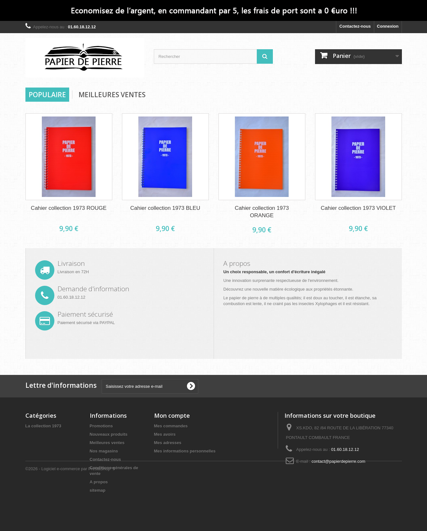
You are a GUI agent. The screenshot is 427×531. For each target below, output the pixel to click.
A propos (99, 482)
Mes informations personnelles (185, 451)
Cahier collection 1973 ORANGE (262, 212)
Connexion (387, 26)
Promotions (101, 426)
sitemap (98, 490)
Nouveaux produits (109, 434)
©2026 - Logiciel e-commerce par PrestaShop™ (70, 513)
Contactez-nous (355, 26)
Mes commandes (171, 426)
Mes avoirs (165, 434)
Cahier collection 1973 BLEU (165, 208)
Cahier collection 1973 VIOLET (358, 208)
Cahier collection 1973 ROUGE (69, 208)
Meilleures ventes (107, 442)
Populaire (47, 94)
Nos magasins (104, 451)
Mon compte (172, 415)
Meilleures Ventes (112, 94)
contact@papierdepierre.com (338, 461)
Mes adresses (167, 442)
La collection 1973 (43, 426)
